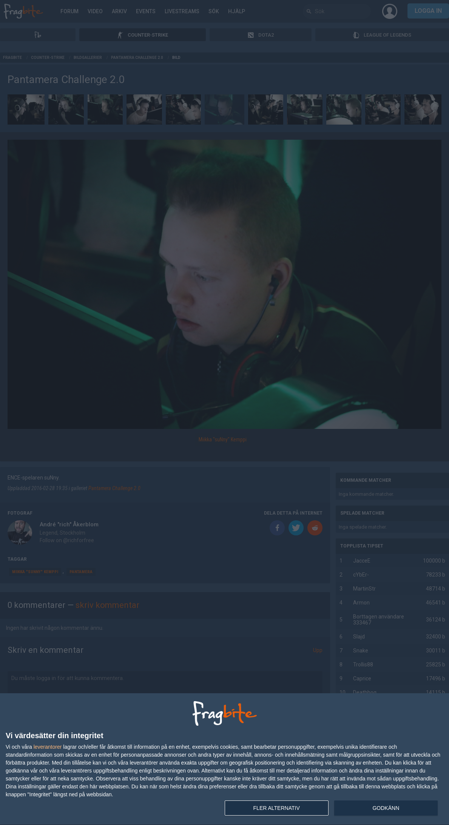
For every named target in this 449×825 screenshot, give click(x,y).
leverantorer (48, 746)
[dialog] (224, 759)
